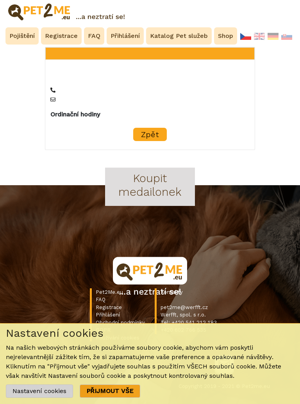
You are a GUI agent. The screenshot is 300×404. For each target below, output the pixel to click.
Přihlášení (108, 315)
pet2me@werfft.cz (184, 307)
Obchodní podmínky (120, 322)
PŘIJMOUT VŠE (110, 391)
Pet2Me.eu (109, 292)
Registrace (109, 307)
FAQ (100, 299)
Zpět (150, 134)
